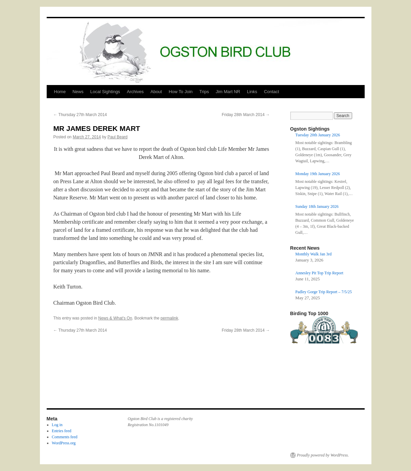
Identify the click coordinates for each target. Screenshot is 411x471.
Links (252, 91)
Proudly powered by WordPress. (323, 455)
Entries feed (61, 430)
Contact (271, 91)
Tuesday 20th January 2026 (317, 135)
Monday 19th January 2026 (317, 173)
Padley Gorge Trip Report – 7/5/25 (323, 291)
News (78, 91)
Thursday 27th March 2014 (80, 114)
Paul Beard (118, 137)
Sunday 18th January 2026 (317, 206)
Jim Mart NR (228, 91)
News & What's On (115, 318)
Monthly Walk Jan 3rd (313, 254)
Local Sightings (105, 91)
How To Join (181, 91)
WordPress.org (63, 443)
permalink (169, 318)
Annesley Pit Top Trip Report (319, 273)
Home (60, 91)
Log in (57, 424)
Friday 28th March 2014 (246, 114)
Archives (135, 91)
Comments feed (64, 437)
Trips (204, 91)
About (156, 91)
